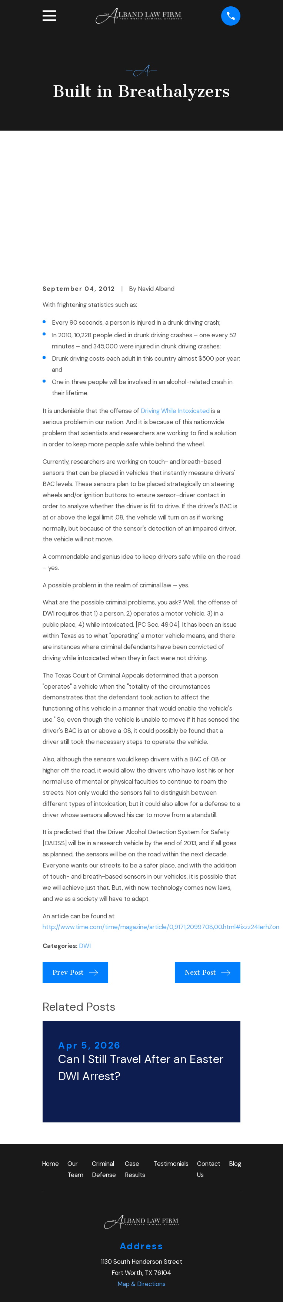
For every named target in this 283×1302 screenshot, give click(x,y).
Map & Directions (141, 1160)
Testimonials (171, 1040)
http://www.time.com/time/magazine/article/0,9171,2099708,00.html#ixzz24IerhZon (161, 804)
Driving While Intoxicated (175, 287)
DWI (85, 822)
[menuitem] (53, 1286)
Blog (235, 1040)
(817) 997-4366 (141, 1198)
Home (50, 1040)
